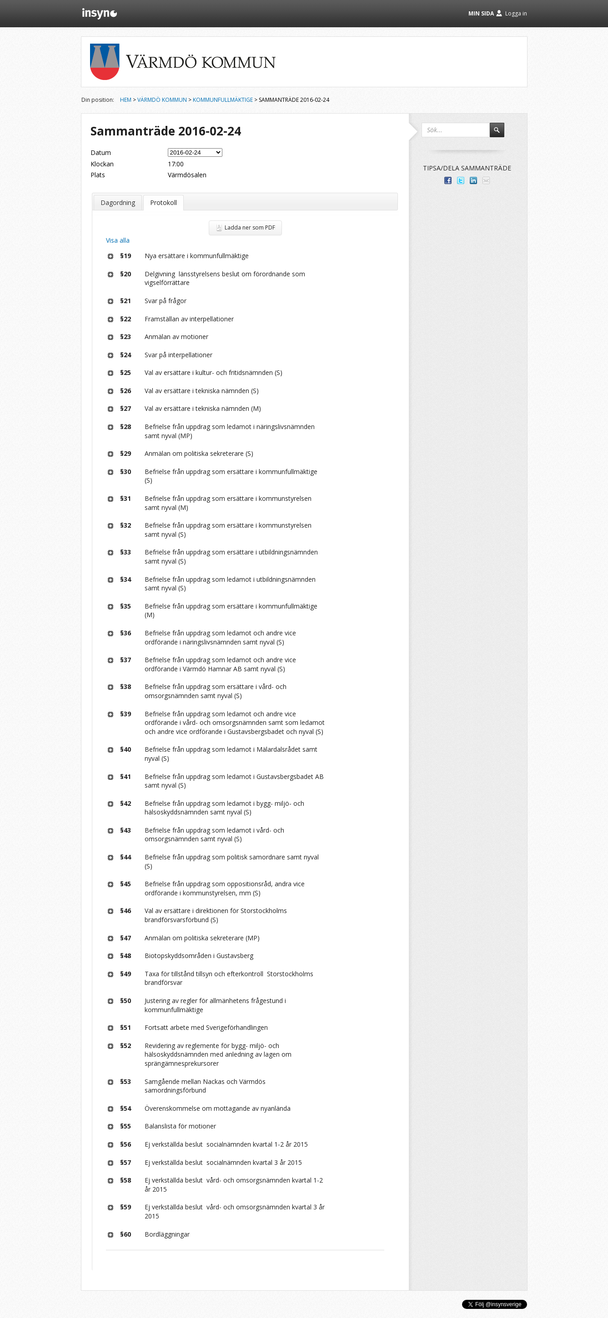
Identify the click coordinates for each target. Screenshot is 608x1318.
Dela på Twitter (460, 180)
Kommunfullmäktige (223, 100)
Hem (125, 100)
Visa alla (118, 240)
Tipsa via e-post (486, 180)
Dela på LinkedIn (473, 180)
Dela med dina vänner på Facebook (448, 180)
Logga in (516, 13)
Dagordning (117, 202)
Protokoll (163, 202)
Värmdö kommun (162, 100)
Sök (501, 134)
